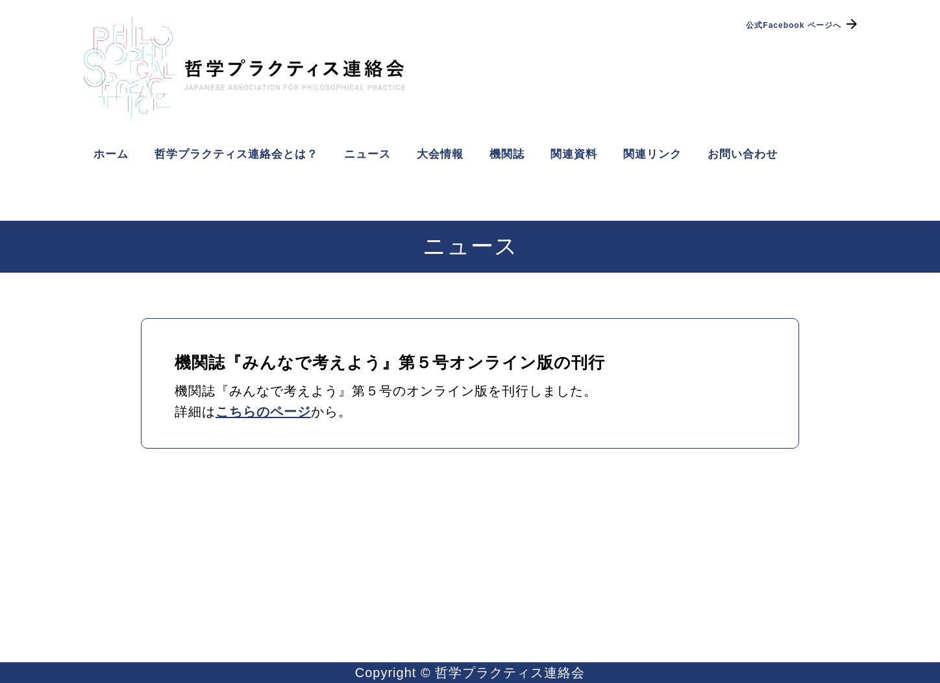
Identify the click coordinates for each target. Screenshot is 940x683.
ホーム (111, 154)
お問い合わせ (743, 154)
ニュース (367, 154)
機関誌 (507, 154)
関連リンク (652, 154)
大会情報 (440, 154)
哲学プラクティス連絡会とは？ (236, 154)
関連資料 (573, 154)
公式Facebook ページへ (803, 25)
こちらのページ (263, 411)
